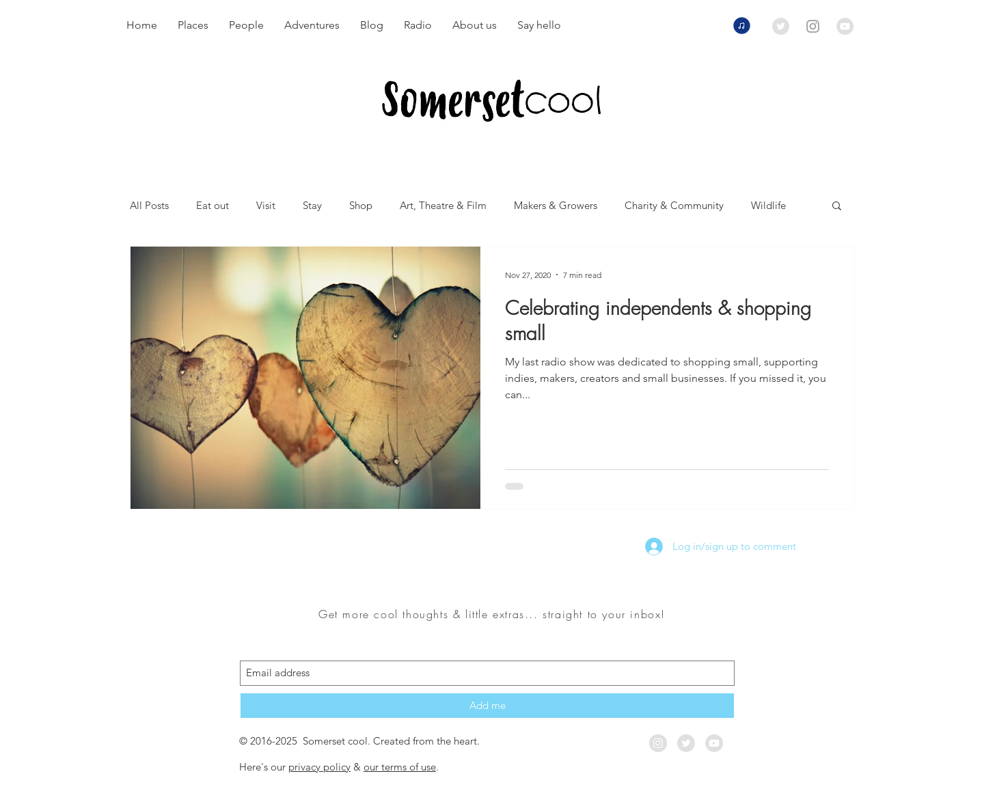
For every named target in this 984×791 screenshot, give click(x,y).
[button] (836, 206)
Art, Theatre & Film (443, 205)
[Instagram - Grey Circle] (658, 743)
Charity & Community (674, 205)
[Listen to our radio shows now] (741, 25)
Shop (360, 205)
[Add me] (487, 706)
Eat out (212, 205)
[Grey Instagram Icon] (812, 26)
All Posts (149, 205)
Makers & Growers (555, 205)
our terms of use (400, 766)
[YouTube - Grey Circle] (844, 26)
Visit (265, 205)
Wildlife (768, 205)
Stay (312, 205)
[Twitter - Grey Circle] (780, 26)
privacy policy (319, 766)
